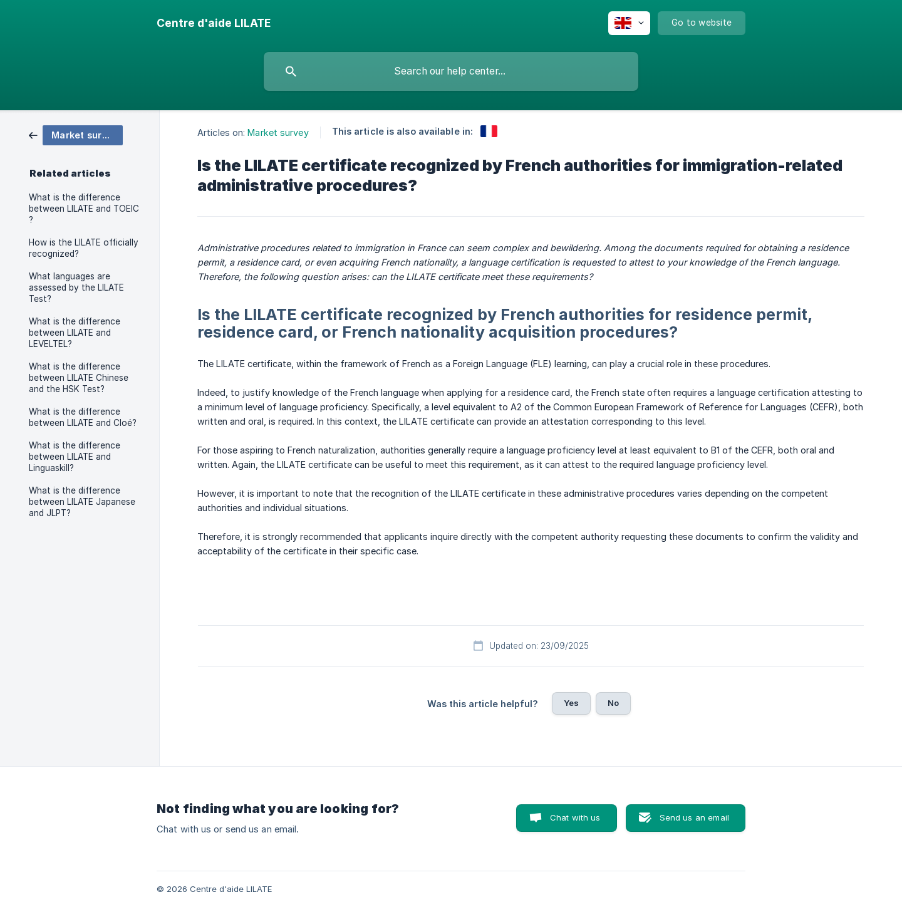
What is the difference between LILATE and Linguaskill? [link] (74, 456)
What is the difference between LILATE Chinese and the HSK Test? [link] (78, 377)
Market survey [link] (277, 132)
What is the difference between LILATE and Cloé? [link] (83, 417)
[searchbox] (451, 71)
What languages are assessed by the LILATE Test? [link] (76, 287)
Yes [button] (571, 703)
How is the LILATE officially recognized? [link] (83, 248)
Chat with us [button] (575, 817)
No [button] (613, 703)
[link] (76, 134)
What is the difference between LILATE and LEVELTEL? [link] (74, 332)
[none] (214, 23)
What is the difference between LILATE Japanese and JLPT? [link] (82, 501)
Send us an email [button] (694, 817)
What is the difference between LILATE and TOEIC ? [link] (84, 208)
